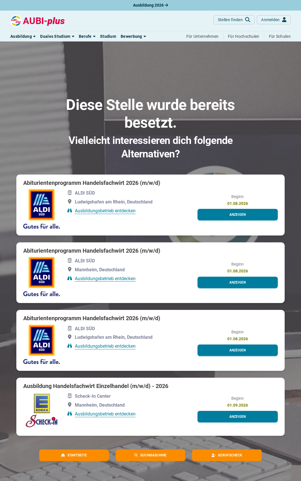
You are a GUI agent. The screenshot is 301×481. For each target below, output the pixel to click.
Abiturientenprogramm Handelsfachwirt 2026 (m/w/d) (91, 182)
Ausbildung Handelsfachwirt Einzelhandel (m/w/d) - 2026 (95, 386)
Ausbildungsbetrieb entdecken (105, 210)
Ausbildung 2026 (150, 5)
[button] (23, 36)
